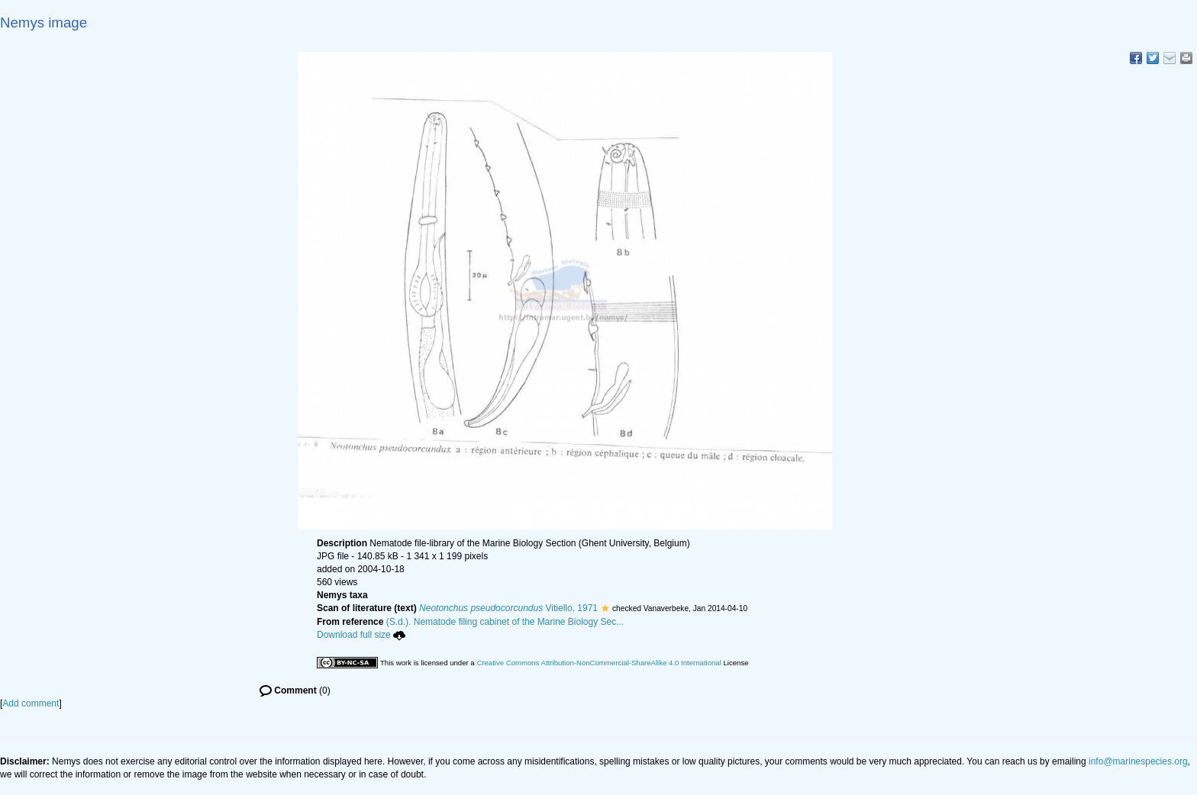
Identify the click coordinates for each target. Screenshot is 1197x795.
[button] (605, 608)
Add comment (30, 703)
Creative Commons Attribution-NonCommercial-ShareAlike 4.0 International (598, 662)
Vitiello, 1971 (508, 608)
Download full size (361, 634)
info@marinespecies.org (1138, 761)
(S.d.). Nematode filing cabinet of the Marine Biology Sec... (505, 621)
